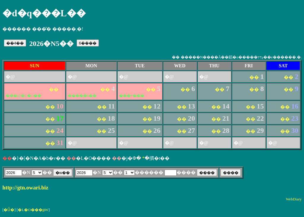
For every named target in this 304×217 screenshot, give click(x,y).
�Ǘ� (9, 210)
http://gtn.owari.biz (25, 187)
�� (254, 77)
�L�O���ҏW (33, 210)
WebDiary (294, 199)
